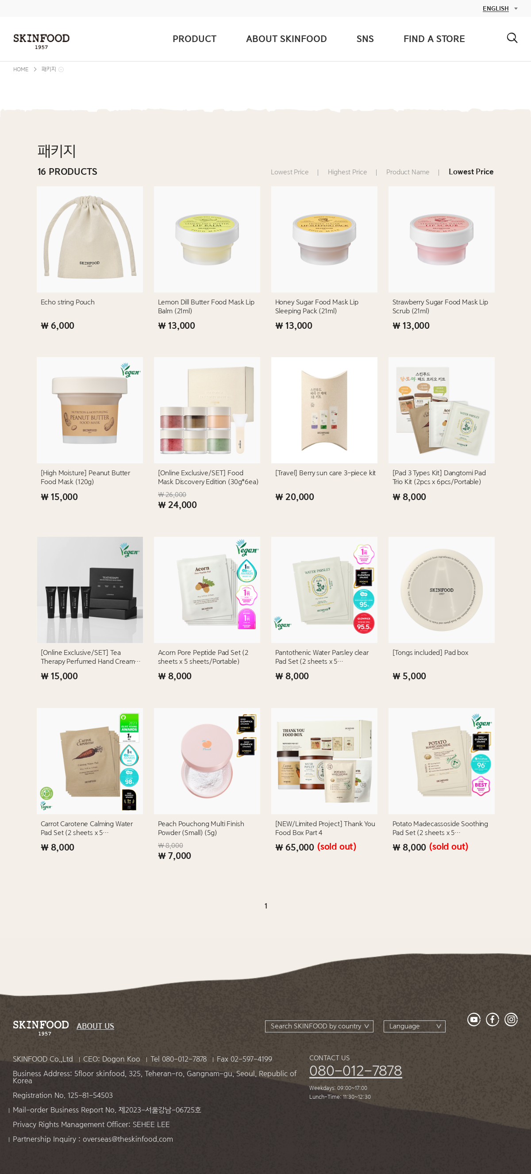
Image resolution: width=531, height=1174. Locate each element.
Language (404, 1026)
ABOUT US (95, 1026)
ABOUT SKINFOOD (286, 39)
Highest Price (347, 172)
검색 (512, 37)
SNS (365, 39)
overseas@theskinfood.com (128, 1139)
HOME (20, 69)
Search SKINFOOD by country (316, 1026)
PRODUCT (194, 39)
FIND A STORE (434, 39)
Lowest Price (289, 172)
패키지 (49, 69)
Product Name (407, 172)
